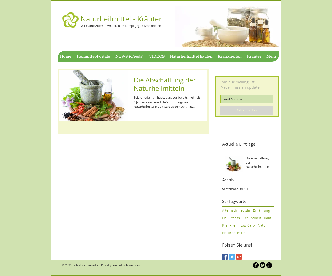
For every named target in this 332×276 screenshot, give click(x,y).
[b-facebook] (256, 265)
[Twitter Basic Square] (232, 257)
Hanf (267, 218)
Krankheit (229, 225)
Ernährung (261, 210)
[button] (228, 26)
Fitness (234, 218)
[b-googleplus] (269, 265)
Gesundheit (252, 218)
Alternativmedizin (236, 210)
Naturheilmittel (234, 233)
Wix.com (134, 265)
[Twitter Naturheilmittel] (262, 265)
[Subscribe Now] (246, 110)
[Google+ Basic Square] (239, 257)
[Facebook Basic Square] (225, 257)
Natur (262, 225)
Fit (224, 218)
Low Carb (247, 225)
